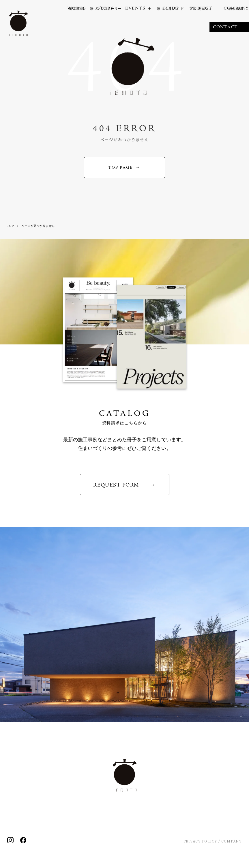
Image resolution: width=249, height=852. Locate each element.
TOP (10, 225)
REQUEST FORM (116, 485)
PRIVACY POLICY (200, 841)
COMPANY (231, 841)
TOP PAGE (120, 167)
